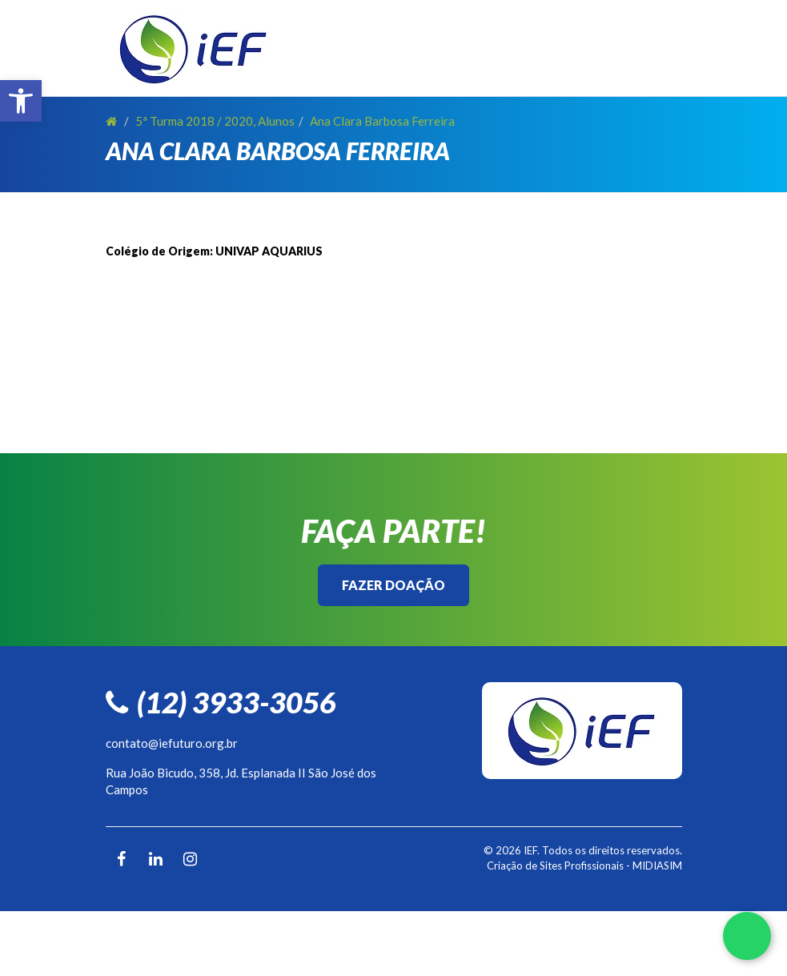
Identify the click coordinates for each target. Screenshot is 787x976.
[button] (21, 101)
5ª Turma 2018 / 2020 (194, 121)
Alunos (276, 121)
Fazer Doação (393, 584)
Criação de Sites (524, 865)
